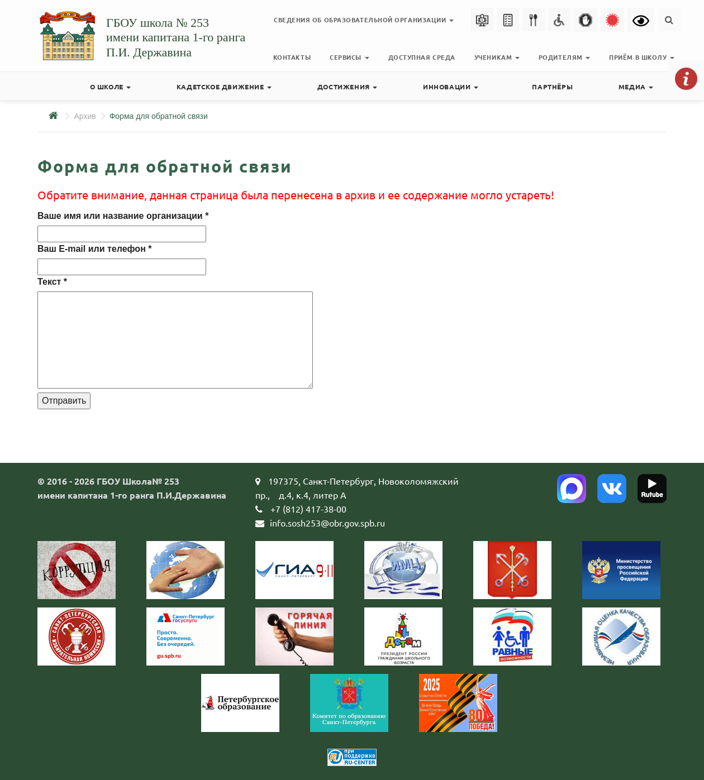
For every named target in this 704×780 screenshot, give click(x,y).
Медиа (636, 86)
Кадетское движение (224, 86)
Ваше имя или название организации (122, 216)
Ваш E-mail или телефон (94, 248)
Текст (52, 281)
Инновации (450, 86)
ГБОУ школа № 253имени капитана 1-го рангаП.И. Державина (175, 37)
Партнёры (552, 86)
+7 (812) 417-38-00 (308, 508)
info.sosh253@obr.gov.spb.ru (327, 522)
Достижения (347, 86)
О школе (110, 86)
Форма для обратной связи (159, 116)
